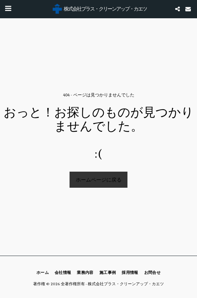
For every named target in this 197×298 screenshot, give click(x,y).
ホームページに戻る (99, 180)
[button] (8, 8)
